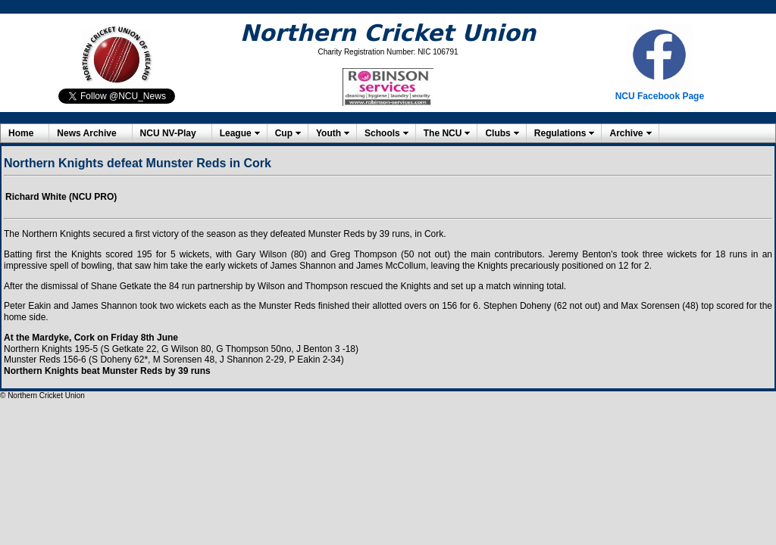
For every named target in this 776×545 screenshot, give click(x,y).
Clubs (497, 133)
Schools (382, 133)
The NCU (443, 133)
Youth (328, 133)
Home (20, 133)
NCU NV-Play (168, 133)
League (236, 133)
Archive (626, 133)
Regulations (560, 133)
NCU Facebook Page (659, 96)
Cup (284, 133)
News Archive (86, 133)
